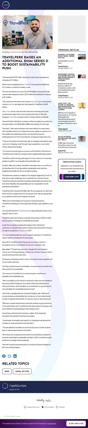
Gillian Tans (6, 111)
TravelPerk (28, 84)
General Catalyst (36, 101)
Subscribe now (72, 177)
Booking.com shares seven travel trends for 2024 (66, 56)
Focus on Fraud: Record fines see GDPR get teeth (67, 138)
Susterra (23, 231)
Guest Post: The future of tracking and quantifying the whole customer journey (66, 106)
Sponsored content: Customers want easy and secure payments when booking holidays (66, 77)
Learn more (52, 423)
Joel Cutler (13, 117)
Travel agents (63, 129)
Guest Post (62, 150)
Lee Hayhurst (14, 52)
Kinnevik (11, 104)
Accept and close (76, 423)
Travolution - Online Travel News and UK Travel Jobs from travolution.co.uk (14, 386)
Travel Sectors (22, 371)
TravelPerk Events (24, 211)
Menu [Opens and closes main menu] (83, 4)
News (7, 371)
